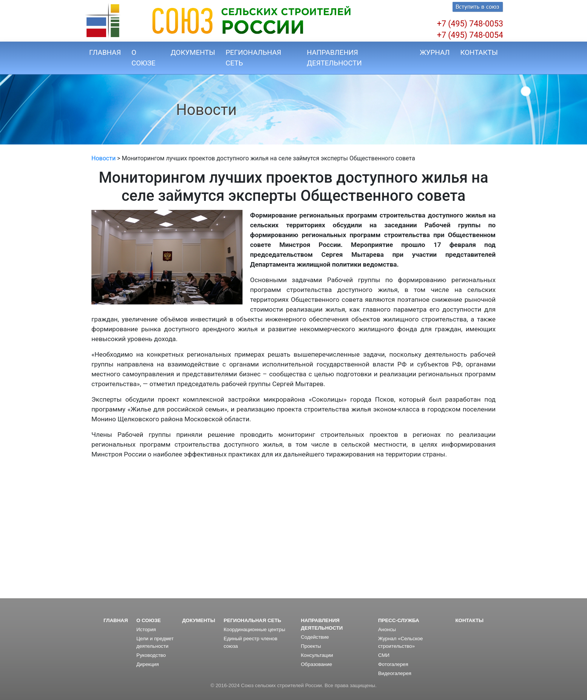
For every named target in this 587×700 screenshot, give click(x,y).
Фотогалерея (393, 664)
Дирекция (147, 664)
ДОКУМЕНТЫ (193, 52)
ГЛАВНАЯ (105, 52)
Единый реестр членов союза (250, 642)
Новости (103, 158)
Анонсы (387, 629)
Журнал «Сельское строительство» (400, 642)
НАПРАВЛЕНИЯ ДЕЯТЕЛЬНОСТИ (334, 57)
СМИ (383, 655)
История (146, 629)
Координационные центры (254, 629)
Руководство (151, 655)
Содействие (315, 637)
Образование (316, 664)
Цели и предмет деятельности (155, 642)
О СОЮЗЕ (143, 57)
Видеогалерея (394, 673)
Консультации (317, 655)
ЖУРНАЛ (435, 52)
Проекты (311, 646)
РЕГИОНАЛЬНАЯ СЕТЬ (253, 57)
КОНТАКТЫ (479, 52)
